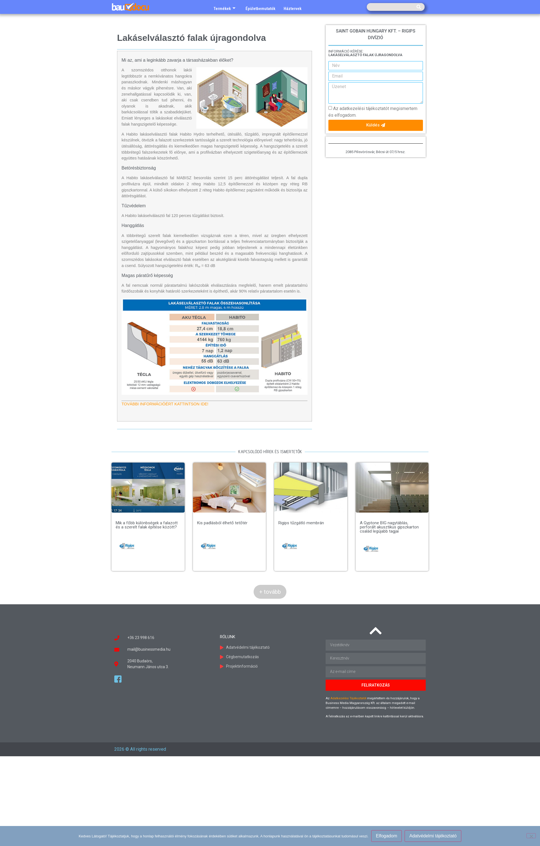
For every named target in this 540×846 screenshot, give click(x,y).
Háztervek (292, 8)
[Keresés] (419, 7)
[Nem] (531, 835)
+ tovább (270, 591)
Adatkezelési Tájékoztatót (348, 698)
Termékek (225, 8)
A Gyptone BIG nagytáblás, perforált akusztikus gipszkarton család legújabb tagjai (389, 527)
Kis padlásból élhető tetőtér (222, 522)
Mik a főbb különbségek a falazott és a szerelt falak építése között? (147, 525)
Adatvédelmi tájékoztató (433, 835)
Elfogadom (386, 835)
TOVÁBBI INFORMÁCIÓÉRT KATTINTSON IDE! (165, 404)
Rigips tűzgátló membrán (301, 522)
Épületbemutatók (260, 8)
